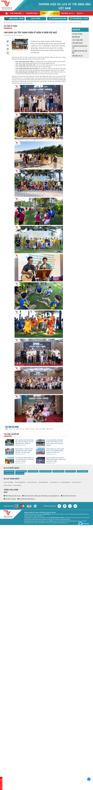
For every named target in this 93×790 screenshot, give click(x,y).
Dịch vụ (79, 13)
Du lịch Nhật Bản (33, 471)
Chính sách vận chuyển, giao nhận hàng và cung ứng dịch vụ (41, 495)
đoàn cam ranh (21, 429)
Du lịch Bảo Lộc (54, 482)
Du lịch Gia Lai (8, 485)
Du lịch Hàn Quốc (21, 471)
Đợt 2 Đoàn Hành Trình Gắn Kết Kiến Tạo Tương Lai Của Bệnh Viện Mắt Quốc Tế (24, 441)
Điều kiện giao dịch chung (12, 495)
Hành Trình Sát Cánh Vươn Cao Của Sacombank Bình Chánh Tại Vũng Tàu (55, 450)
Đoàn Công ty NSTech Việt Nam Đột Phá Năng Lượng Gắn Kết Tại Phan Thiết (24, 450)
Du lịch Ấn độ (19, 473)
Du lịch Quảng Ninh (20, 482)
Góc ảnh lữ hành (77, 34)
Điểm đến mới (76, 37)
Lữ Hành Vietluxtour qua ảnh (79, 52)
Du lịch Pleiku (17, 485)
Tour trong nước (16, 13)
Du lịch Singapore (82, 471)
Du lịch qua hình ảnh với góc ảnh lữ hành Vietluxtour (31, 22)
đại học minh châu (31, 429)
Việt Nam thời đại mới (57, 18)
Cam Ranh (13, 429)
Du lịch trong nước (12, 478)
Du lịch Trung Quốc (45, 471)
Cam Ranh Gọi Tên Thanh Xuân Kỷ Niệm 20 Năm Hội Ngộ (65, 22)
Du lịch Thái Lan (70, 471)
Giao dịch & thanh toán (69, 495)
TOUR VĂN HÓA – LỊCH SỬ (78, 18)
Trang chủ (9, 22)
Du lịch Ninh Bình (32, 482)
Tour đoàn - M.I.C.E (67, 13)
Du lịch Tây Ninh (76, 482)
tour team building (42, 429)
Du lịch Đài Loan (9, 471)
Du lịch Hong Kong (58, 471)
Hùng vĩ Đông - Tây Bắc (14, 18)
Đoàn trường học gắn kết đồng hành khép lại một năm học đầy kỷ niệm (55, 459)
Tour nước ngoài (31, 13)
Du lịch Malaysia (9, 473)
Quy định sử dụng (10, 499)
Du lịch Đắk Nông (43, 482)
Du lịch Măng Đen (65, 482)
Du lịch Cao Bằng (8, 482)
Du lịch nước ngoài (11, 468)
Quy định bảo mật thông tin (27, 499)
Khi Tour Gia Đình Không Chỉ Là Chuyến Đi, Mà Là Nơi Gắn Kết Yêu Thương (24, 459)
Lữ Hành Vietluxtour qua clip (79, 47)
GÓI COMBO (35, 18)
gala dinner (50, 429)
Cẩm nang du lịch (77, 55)
